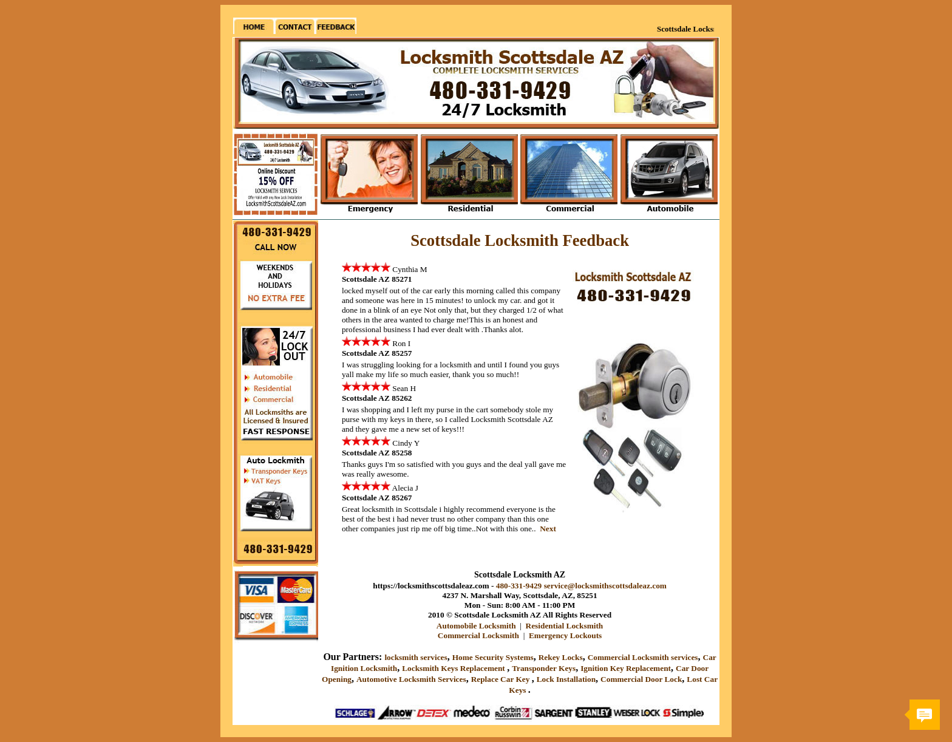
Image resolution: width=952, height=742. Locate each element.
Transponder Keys (544, 668)
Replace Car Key (501, 679)
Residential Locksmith (565, 625)
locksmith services (415, 657)
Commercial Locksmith (478, 635)
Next (548, 528)
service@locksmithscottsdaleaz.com (605, 585)
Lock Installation (566, 679)
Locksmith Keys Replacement (454, 668)
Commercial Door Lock (641, 679)
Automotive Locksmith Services (411, 679)
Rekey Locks (561, 657)
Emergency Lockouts (565, 635)
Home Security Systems (493, 657)
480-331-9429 (519, 585)
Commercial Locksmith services (643, 657)
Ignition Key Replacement (625, 668)
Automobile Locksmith (476, 625)
